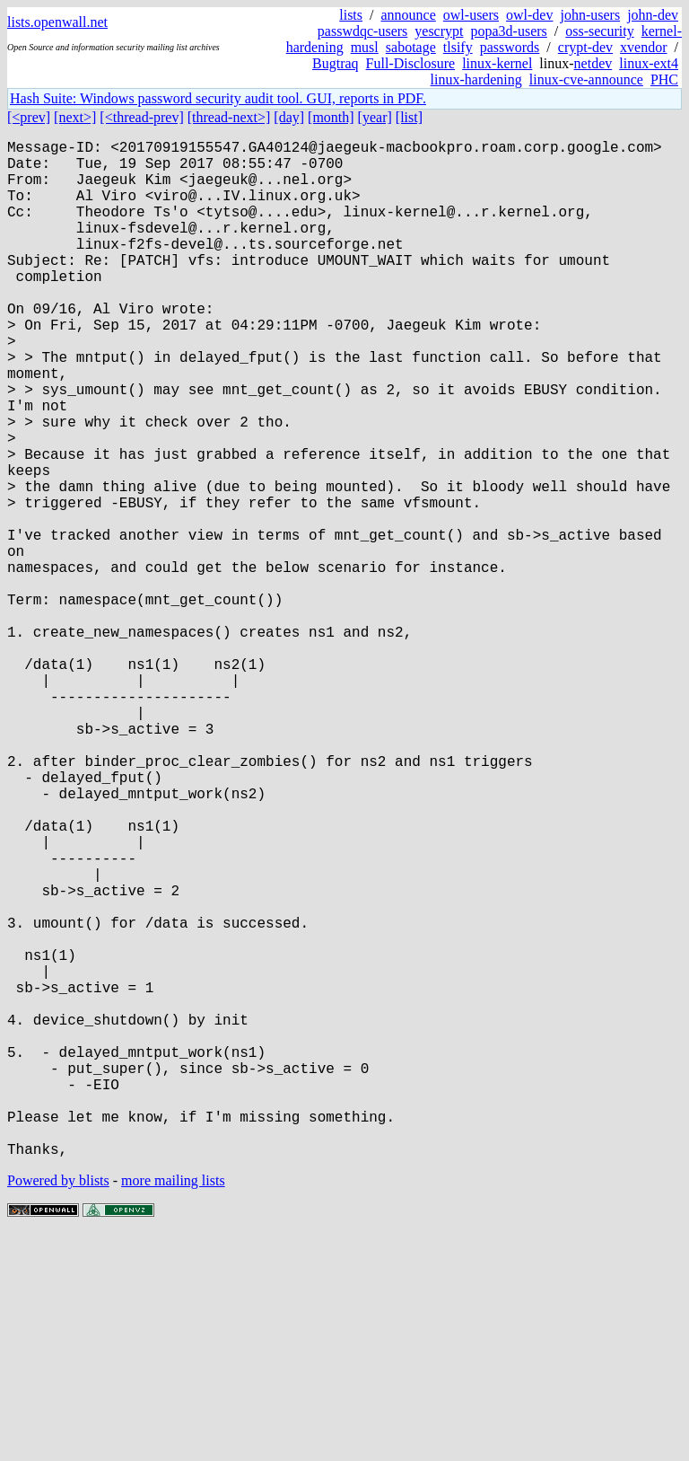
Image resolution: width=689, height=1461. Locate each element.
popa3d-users (508, 31)
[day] (289, 117)
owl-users (471, 14)
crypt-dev (585, 47)
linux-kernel (497, 63)
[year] (375, 117)
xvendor (643, 47)
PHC (664, 79)
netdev (593, 63)
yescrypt (438, 31)
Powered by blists (58, 1406)
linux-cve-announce (586, 79)
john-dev (652, 14)
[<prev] (28, 117)
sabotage (411, 47)
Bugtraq (335, 63)
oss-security (599, 31)
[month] (331, 117)
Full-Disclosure (411, 63)
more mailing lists (173, 1406)
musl (365, 47)
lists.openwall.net (57, 22)
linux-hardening (476, 79)
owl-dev (529, 14)
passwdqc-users (362, 31)
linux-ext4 (648, 63)
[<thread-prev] (141, 117)
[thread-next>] (229, 117)
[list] (409, 117)
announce (408, 14)
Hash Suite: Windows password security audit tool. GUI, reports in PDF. (218, 98)
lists (350, 14)
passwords (510, 47)
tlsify (458, 47)
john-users (590, 14)
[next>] (75, 117)
